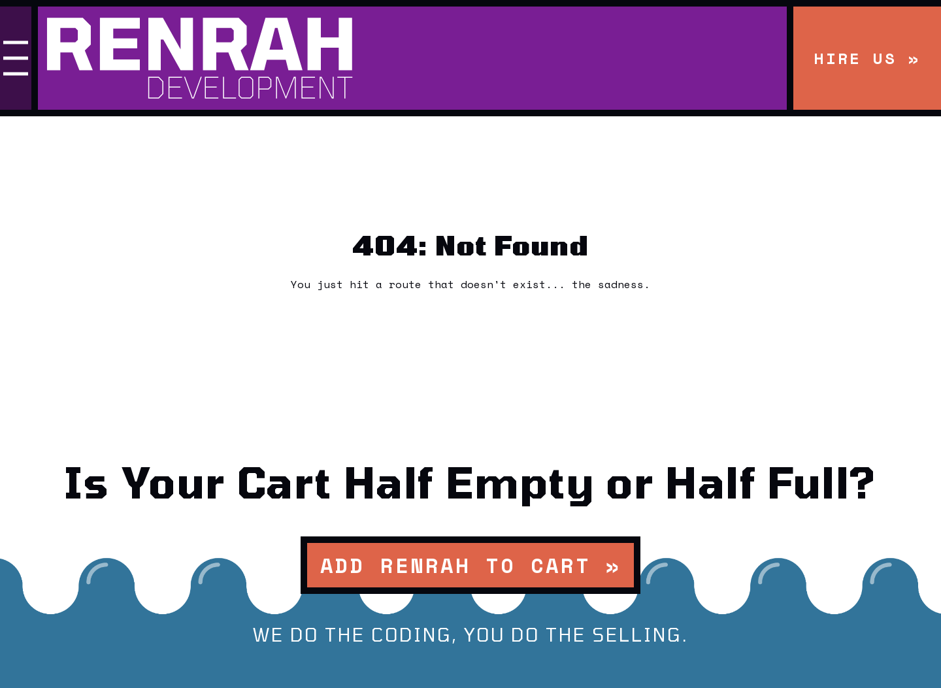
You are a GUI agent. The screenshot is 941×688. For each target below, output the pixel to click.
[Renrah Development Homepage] (412, 58)
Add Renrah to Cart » (470, 565)
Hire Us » (867, 58)
